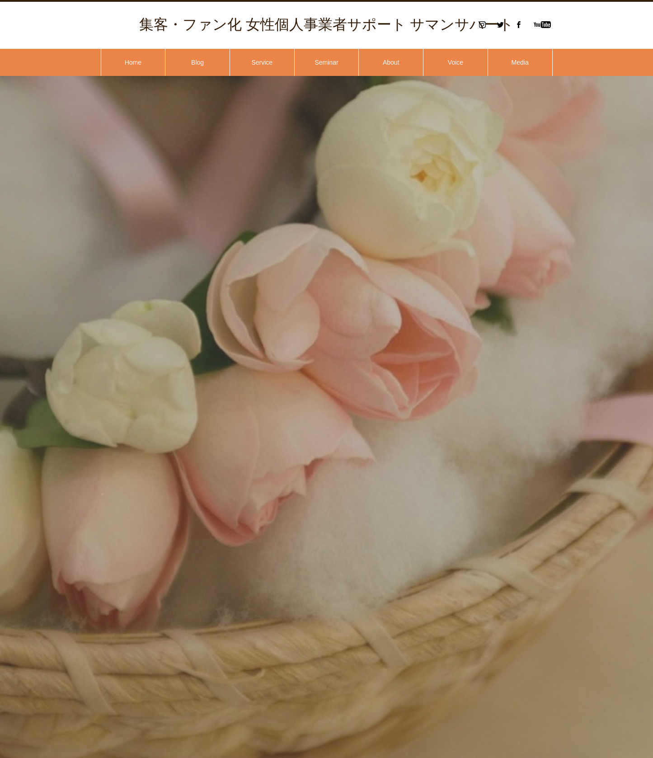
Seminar (326, 62)
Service (261, 62)
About (391, 62)
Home (133, 62)
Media (520, 62)
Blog (197, 62)
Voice (455, 62)
